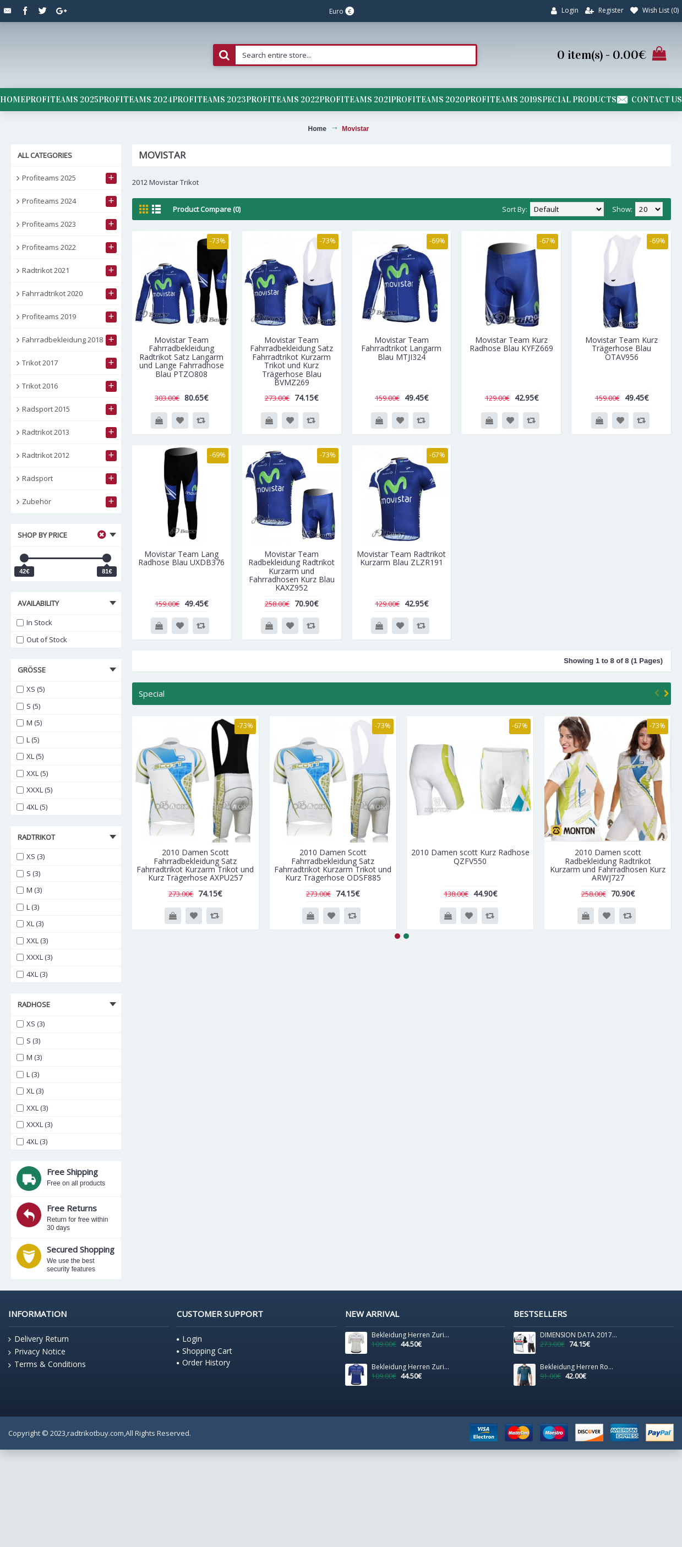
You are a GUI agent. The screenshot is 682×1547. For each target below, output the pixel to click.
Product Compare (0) (207, 209)
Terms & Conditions (47, 1364)
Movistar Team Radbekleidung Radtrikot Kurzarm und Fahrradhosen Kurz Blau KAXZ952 (291, 571)
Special (152, 693)
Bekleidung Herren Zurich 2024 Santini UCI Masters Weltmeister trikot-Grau (411, 1335)
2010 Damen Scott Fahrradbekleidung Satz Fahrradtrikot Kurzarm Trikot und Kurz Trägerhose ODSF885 (332, 865)
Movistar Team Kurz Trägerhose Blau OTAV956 (621, 348)
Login (189, 1338)
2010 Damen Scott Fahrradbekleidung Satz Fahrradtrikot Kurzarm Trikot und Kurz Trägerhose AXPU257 (195, 865)
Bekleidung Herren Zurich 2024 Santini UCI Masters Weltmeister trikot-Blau (411, 1367)
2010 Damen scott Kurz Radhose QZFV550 (470, 856)
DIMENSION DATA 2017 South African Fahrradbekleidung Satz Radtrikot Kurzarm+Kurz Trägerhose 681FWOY (579, 1335)
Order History (203, 1362)
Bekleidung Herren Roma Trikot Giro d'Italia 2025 (579, 1367)
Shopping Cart (204, 1351)
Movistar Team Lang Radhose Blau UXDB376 (181, 558)
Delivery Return (38, 1338)
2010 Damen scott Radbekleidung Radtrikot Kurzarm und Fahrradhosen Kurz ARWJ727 (607, 865)
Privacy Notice (37, 1351)
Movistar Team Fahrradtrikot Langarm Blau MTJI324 (401, 348)
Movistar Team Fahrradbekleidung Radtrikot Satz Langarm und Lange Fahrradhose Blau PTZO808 (181, 357)
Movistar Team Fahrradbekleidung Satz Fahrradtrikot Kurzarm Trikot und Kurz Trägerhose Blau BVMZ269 (291, 361)
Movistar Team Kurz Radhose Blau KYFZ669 (511, 344)
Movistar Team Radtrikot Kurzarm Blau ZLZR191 (401, 558)
